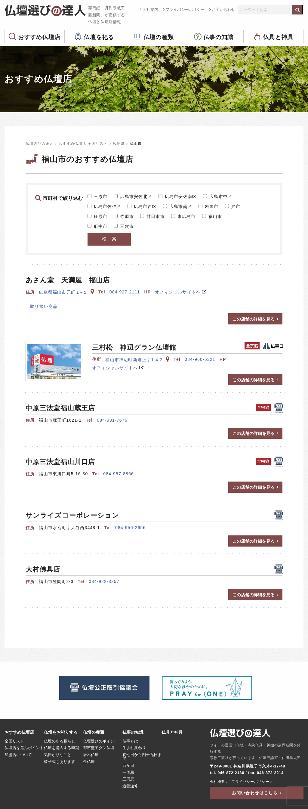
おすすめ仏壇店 (39, 37)
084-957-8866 (118, 473)
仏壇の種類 (158, 37)
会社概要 (217, 782)
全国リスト (14, 741)
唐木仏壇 (91, 755)
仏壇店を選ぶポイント (24, 748)
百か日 (128, 766)
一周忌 (128, 772)
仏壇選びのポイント (100, 741)
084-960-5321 (200, 359)
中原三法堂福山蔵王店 (60, 408)
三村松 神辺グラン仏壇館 (134, 347)
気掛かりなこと (57, 755)
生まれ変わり (134, 748)
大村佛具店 (43, 569)
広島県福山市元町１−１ (66, 292)
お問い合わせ (223, 9)
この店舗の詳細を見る (254, 319)
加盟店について (18, 755)
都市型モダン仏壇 (98, 748)
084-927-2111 (124, 292)
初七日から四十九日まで (142, 757)
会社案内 (150, 9)
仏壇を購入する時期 (61, 748)
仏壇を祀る (99, 37)
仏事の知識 (218, 37)
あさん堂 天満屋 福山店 (68, 280)
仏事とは (130, 741)
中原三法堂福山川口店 (60, 462)
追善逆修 (130, 786)
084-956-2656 (130, 527)
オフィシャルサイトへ (178, 292)
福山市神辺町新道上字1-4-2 (137, 359)
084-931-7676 (112, 420)
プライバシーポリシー (185, 9)
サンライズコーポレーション (72, 515)
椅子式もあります (59, 762)
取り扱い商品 (41, 306)
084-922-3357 (104, 581)
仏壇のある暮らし (59, 741)
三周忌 (128, 779)
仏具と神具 (278, 37)
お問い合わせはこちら (255, 792)
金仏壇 (89, 762)
